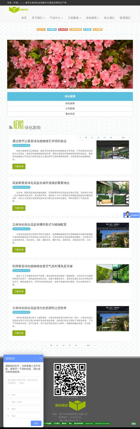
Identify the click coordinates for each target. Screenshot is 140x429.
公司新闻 (70, 108)
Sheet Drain (89, 423)
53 (105, 137)
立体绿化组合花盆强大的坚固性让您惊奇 (39, 308)
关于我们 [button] (38, 17)
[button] (16, 64)
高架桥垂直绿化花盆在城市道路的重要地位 (41, 183)
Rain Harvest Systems (102, 423)
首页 (24, 17)
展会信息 (70, 114)
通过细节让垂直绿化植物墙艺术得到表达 (39, 141)
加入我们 (109, 17)
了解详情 (19, 166)
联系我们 (125, 17)
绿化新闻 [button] (92, 17)
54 (111, 137)
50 (86, 137)
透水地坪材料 (78, 423)
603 (123, 137)
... (117, 137)
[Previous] (80, 137)
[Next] (129, 137)
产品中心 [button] (56, 17)
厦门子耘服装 (46, 423)
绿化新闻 (70, 96)
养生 (70, 423)
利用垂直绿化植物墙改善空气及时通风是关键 (42, 266)
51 (92, 137)
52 (99, 137)
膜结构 (64, 423)
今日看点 (57, 423)
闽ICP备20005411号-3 (70, 420)
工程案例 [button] (74, 17)
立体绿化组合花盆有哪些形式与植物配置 (39, 224)
